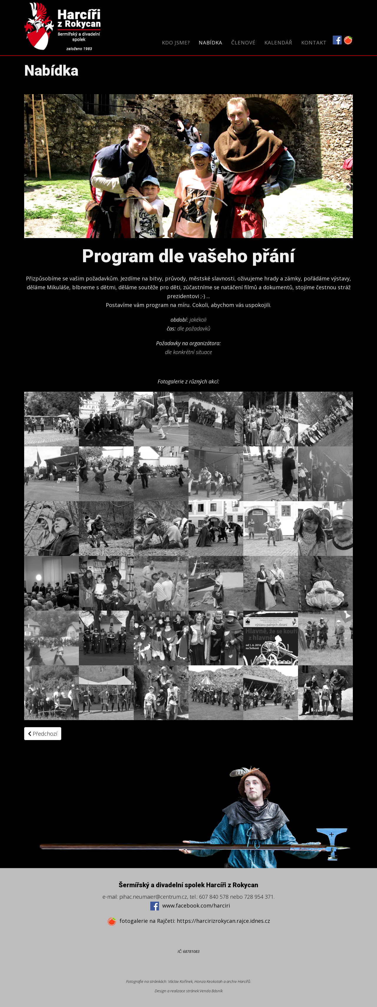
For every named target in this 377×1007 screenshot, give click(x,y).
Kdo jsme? (176, 42)
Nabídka (210, 42)
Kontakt (314, 42)
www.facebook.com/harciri (190, 906)
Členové (243, 42)
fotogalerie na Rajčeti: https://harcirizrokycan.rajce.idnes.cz (188, 921)
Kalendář (278, 42)
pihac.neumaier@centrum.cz (153, 896)
